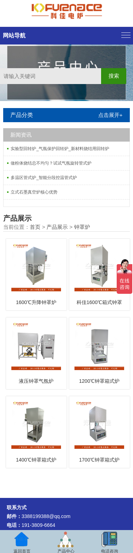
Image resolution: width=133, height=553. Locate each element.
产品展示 (57, 227)
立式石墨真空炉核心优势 (34, 192)
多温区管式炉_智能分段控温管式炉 (44, 177)
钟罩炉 (82, 227)
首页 (35, 227)
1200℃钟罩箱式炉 (99, 381)
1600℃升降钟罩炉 (36, 302)
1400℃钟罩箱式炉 (36, 460)
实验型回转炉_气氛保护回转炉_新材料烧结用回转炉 (60, 148)
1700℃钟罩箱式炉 (99, 460)
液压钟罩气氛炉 (36, 381)
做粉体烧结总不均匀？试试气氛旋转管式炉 (51, 163)
